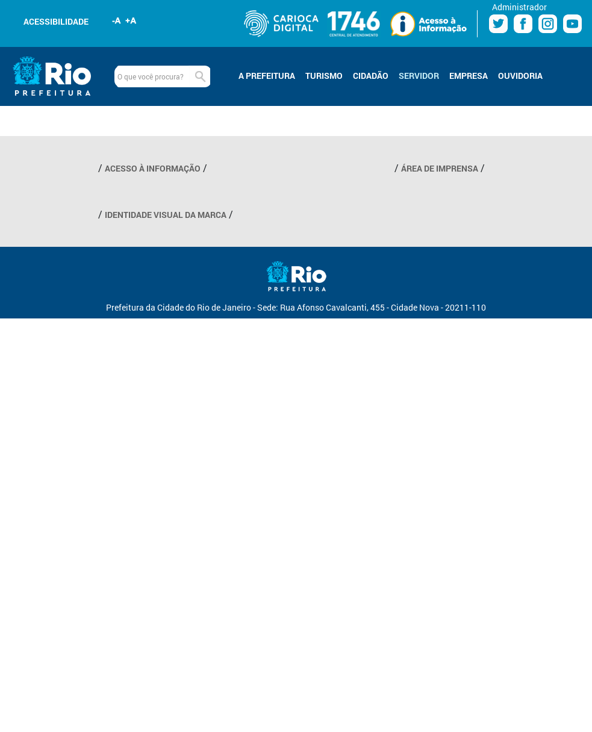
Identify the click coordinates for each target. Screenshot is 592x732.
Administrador (519, 7)
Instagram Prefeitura (547, 23)
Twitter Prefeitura (498, 23)
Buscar (200, 76)
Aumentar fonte (131, 20)
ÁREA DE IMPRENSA (439, 168)
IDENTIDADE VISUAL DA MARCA (165, 214)
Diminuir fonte (117, 20)
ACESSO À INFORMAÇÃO (153, 168)
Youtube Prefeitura (572, 23)
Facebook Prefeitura (523, 23)
